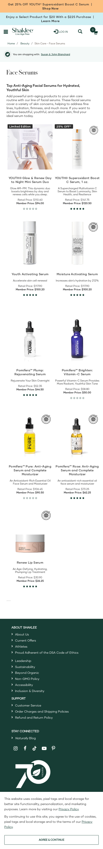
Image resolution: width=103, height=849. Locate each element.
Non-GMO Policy (27, 679)
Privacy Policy (69, 809)
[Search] (80, 31)
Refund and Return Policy (34, 717)
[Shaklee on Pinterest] (53, 748)
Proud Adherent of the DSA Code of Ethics (46, 652)
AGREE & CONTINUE (51, 839)
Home (11, 43)
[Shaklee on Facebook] (25, 748)
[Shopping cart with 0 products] (94, 31)
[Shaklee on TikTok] (34, 745)
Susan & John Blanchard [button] (55, 54)
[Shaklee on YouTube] (44, 748)
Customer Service (28, 705)
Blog (25, 738)
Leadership (23, 661)
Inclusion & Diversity (29, 691)
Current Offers (25, 640)
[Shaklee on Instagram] (15, 748)
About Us (22, 634)
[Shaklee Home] (23, 31)
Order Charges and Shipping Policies (42, 711)
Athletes (21, 646)
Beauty (25, 43)
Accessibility (24, 685)
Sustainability (25, 667)
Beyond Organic (27, 672)
